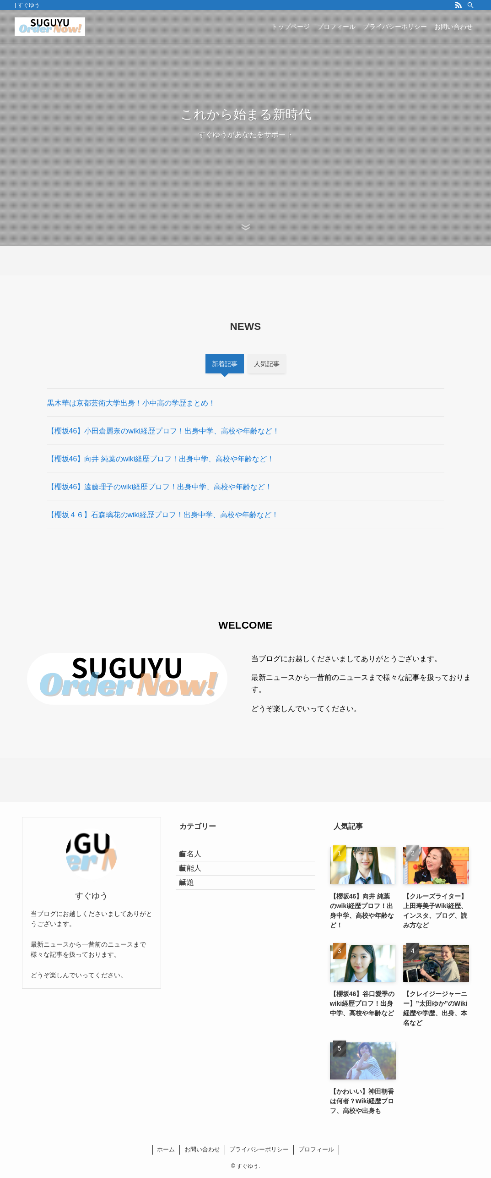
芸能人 (198, 879)
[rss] (458, 5)
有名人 (198, 857)
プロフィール (316, 1149)
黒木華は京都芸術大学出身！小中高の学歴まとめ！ (131, 403)
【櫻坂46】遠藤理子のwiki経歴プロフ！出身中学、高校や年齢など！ (159, 487)
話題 (194, 901)
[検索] (470, 5)
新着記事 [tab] (224, 363)
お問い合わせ (202, 1149)
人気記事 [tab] (267, 363)
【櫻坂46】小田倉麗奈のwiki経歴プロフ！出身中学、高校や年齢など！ (163, 431)
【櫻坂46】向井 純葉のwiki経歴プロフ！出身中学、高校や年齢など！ (161, 459)
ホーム (166, 1149)
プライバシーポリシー (259, 1149)
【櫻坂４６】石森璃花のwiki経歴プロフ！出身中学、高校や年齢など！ (163, 515)
